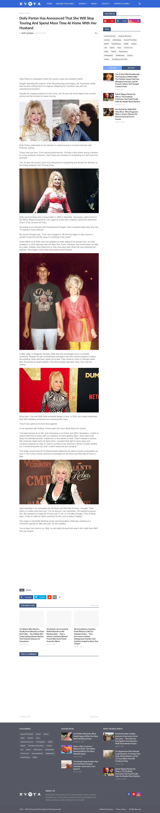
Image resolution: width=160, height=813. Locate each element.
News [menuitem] (93, 4)
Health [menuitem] (105, 4)
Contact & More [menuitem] (121, 4)
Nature (112, 48)
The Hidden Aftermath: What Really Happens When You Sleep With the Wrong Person (85, 736)
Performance (123, 51)
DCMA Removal (135, 809)
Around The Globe (130, 40)
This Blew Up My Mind (119, 59)
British (106, 44)
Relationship (120, 55)
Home (21, 13)
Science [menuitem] (82, 4)
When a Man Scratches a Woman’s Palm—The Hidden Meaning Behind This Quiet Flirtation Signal (84, 750)
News (119, 48)
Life (105, 48)
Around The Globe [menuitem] (64, 4)
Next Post (94, 717)
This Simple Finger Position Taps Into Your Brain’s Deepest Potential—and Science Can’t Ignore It (85, 765)
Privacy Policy (121, 809)
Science (129, 55)
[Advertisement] (59, 55)
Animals (107, 40)
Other (106, 51)
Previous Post (25, 717)
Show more (95, 605)
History (134, 44)
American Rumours (124, 36)
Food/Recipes (116, 44)
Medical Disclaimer (106, 809)
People (113, 51)
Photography (108, 55)
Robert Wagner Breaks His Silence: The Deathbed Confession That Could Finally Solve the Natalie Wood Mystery (127, 98)
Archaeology (117, 40)
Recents (131, 68)
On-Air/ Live (128, 48)
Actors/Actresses (109, 36)
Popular (112, 68)
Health (126, 44)
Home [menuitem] (49, 4)
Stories (27, 13)
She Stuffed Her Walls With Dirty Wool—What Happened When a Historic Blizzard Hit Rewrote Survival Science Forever (126, 114)
